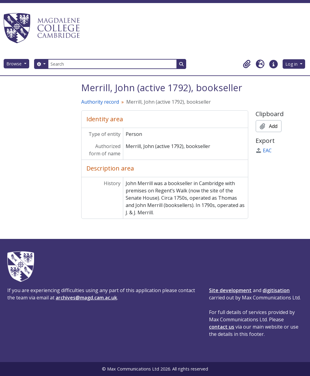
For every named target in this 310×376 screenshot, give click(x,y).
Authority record (100, 101)
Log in (292, 64)
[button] (246, 64)
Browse (14, 64)
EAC (264, 150)
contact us (221, 326)
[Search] (112, 64)
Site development (230, 290)
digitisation (276, 290)
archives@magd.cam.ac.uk (86, 297)
